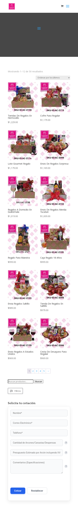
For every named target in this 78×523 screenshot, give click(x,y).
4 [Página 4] (40, 370)
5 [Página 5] (44, 370)
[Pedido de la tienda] (53, 78)
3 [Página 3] (36, 370)
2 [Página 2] (33, 370)
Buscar (38, 381)
